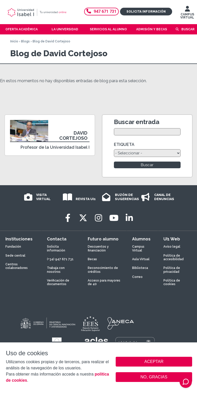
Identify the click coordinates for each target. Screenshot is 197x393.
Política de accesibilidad (173, 257)
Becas (92, 259)
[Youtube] (114, 218)
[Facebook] (67, 218)
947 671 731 (101, 11)
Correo (137, 277)
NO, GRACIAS (154, 377)
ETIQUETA (124, 144)
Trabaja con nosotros (56, 269)
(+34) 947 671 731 (60, 259)
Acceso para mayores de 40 (104, 282)
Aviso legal (171, 246)
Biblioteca (140, 268)
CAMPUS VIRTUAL (187, 13)
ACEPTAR (153, 362)
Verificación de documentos (58, 282)
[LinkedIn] (129, 218)
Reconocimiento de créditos (103, 269)
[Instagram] (98, 218)
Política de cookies (171, 282)
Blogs (25, 41)
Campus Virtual (138, 248)
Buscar (187, 29)
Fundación (13, 246)
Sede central (15, 255)
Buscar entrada (136, 122)
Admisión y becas (151, 29)
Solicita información (146, 11)
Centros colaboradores (16, 266)
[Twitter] (83, 218)
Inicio (14, 41)
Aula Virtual (141, 259)
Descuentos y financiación (98, 248)
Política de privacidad (171, 269)
